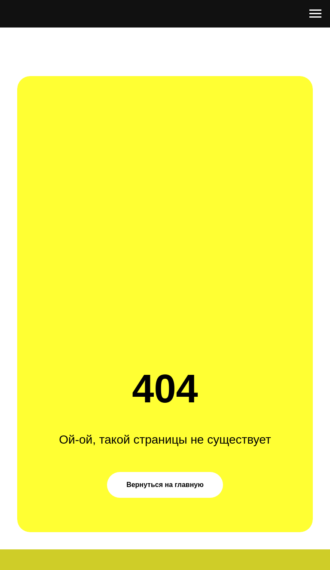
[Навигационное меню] (315, 13)
